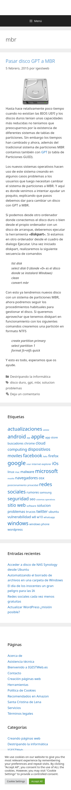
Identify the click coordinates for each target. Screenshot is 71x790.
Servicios (14, 708)
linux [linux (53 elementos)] (11, 472)
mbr (37, 382)
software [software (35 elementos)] (31, 506)
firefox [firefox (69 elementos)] (53, 456)
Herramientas (18, 684)
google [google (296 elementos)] (17, 463)
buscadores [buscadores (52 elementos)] (15, 443)
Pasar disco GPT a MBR (30, 61)
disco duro (18, 382)
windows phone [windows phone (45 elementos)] (39, 524)
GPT (44, 152)
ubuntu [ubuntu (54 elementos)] (53, 512)
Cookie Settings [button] (16, 781)
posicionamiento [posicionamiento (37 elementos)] (17, 485)
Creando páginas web (24, 738)
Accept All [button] (36, 781)
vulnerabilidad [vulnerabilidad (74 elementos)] (19, 516)
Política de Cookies (22, 690)
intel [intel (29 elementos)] (29, 464)
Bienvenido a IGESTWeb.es (28, 667)
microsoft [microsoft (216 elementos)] (46, 470)
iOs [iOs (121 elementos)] (55, 463)
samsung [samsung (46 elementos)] (46, 492)
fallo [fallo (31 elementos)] (45, 456)
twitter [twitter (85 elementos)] (42, 511)
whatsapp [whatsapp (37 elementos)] (49, 517)
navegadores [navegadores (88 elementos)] (26, 477)
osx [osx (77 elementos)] (41, 477)
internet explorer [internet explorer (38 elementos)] (41, 464)
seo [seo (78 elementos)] (32, 499)
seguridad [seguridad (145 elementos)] (18, 499)
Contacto (14, 673)
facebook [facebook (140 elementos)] (32, 455)
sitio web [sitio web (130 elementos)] (17, 505)
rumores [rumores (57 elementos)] (33, 492)
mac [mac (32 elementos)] (17, 472)
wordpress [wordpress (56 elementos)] (15, 529)
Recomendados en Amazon (28, 696)
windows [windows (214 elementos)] (18, 523)
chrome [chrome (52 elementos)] (29, 443)
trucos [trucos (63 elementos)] (31, 511)
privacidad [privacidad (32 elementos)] (32, 485)
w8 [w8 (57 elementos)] (34, 517)
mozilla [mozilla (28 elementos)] (11, 478)
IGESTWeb (15, 750)
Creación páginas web (24, 679)
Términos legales (20, 713)
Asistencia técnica (21, 661)
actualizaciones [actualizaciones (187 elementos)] (25, 429)
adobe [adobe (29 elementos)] (46, 429)
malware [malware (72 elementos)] (27, 471)
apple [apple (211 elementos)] (37, 436)
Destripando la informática (30, 376)
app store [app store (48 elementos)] (51, 437)
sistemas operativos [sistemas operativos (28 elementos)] (45, 499)
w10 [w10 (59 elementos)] (40, 517)
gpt (30, 382)
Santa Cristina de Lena (24, 702)
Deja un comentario (25, 394)
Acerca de (15, 655)
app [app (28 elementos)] (28, 437)
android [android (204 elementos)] (17, 436)
